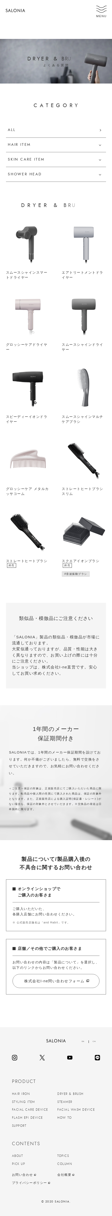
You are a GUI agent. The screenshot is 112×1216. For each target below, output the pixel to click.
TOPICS (63, 1155)
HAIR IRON (21, 1093)
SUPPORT (19, 1125)
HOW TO (64, 1117)
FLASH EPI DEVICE (27, 1117)
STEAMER (64, 1101)
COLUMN (64, 1163)
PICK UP (18, 1163)
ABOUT (17, 1155)
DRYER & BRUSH (70, 1093)
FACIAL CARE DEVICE (30, 1109)
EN (83, 1041)
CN (94, 1041)
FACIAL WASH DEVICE (76, 1109)
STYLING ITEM (23, 1101)
